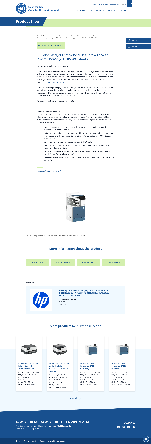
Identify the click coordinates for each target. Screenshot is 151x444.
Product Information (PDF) (47, 171)
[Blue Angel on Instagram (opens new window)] (123, 427)
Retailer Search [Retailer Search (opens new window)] (113, 262)
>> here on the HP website (56, 82)
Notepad (135, 46)
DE (123, 4)
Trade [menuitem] (95, 4)
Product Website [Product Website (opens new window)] (63, 262)
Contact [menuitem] (18, 441)
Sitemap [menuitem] (43, 441)
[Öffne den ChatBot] (146, 439)
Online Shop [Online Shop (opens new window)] (37, 262)
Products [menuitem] (112, 10)
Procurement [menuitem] (114, 4)
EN (125, 4)
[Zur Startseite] (40, 8)
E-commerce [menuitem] (103, 4)
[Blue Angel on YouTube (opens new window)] (128, 427)
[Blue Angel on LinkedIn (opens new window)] (118, 427)
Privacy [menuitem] (26, 441)
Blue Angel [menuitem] (82, 10)
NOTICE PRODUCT (138, 41)
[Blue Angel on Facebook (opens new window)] (134, 427)
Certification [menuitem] (97, 10)
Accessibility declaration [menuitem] (57, 441)
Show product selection (52, 45)
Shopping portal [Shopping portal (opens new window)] (88, 262)
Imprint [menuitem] (34, 441)
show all (73, 398)
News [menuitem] (123, 10)
